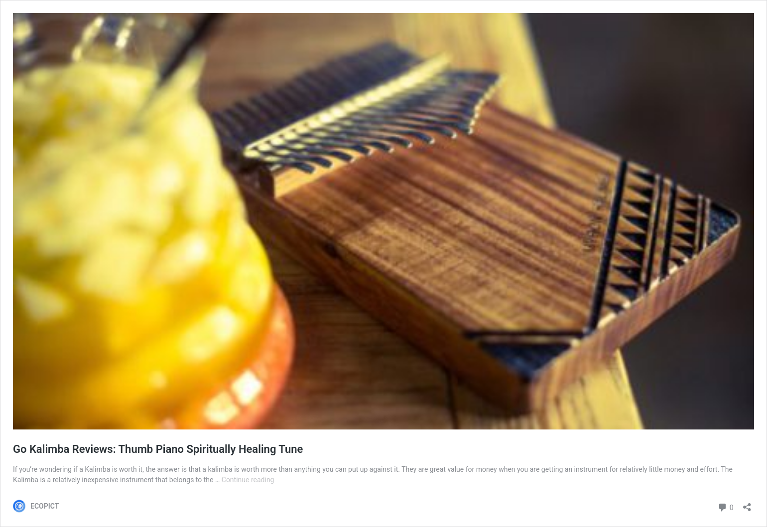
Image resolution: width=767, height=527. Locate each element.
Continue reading (248, 480)
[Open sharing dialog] (747, 504)
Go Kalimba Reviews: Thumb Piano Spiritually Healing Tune (158, 449)
